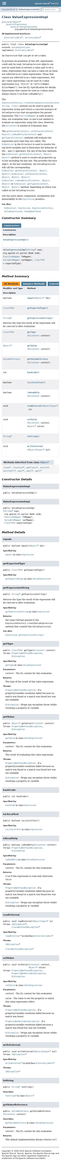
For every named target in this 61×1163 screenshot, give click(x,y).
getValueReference (37, 359)
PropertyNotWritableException (29, 973)
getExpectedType (36, 308)
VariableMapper (11, 260)
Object (39, 298)
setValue (32, 419)
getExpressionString (38, 318)
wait (20, 471)
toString (32, 436)
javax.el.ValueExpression (23, 27)
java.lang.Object (10, 22)
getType (31, 332)
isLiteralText (35, 382)
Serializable (32, 37)
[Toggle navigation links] (4, 3)
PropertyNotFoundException (27, 653)
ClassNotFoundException (25, 927)
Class (38, 260)
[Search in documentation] (50, 9)
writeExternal (35, 446)
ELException (18, 656)
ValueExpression (21, 47)
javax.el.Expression (16, 24)
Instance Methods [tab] (34, 284)
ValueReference (11, 359)
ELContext (33, 335)
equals (31, 298)
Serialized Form (32, 211)
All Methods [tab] (11, 284)
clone (6, 467)
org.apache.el (8, 9)
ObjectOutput (35, 449)
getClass (31, 467)
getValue (32, 345)
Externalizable (12, 37)
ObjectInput (49, 406)
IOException (18, 924)
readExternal (34, 406)
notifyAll (8, 471)
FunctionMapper (11, 256)
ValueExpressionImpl (30, 9)
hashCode (32, 372)
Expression (28, 554)
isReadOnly (33, 392)
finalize (18, 467)
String (31, 250)
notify (43, 467)
